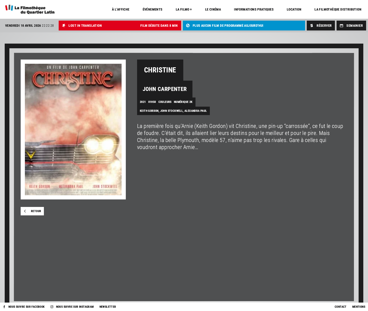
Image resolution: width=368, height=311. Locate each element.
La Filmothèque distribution (337, 9)
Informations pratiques (254, 9)
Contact (341, 306)
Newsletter (108, 306)
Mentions (358, 306)
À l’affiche (120, 9)
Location (294, 9)
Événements (153, 9)
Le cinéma (213, 9)
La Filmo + (184, 9)
